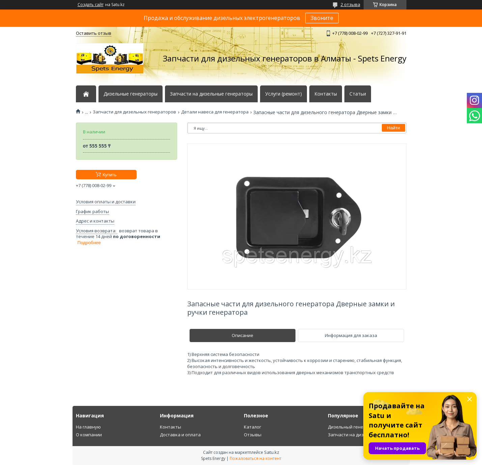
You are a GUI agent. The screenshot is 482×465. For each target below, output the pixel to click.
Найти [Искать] (393, 127)
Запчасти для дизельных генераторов (134, 112)
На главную (88, 427)
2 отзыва (350, 4)
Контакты (325, 94)
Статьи (357, 94)
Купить (109, 174)
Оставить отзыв (93, 33)
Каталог (252, 427)
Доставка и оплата (180, 435)
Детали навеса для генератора (215, 112)
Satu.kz (271, 452)
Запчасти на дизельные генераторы (211, 94)
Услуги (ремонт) (283, 94)
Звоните (322, 18)
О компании (89, 435)
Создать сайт (91, 4)
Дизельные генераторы (131, 94)
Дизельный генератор (352, 427)
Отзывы (252, 435)
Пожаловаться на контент (255, 458)
